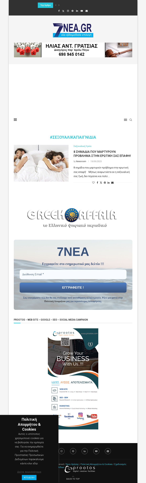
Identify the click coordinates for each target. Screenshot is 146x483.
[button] (55, 5)
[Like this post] (93, 182)
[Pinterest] (72, 11)
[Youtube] (82, 11)
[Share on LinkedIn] (109, 182)
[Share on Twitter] (101, 182)
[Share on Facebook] (97, 182)
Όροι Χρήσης (72, 464)
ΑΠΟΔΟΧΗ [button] (29, 477)
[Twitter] (63, 11)
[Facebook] (58, 11)
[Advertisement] (73, 89)
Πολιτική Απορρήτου (55, 301)
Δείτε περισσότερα (29, 471)
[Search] (130, 120)
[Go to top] (73, 478)
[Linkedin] (77, 11)
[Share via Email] (112, 182)
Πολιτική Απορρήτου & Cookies (96, 464)
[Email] (87, 11)
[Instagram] (68, 11)
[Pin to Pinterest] (105, 182)
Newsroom (81, 161)
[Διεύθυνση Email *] (73, 274)
